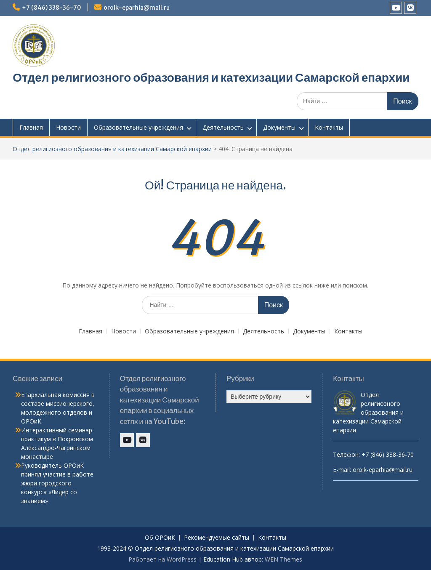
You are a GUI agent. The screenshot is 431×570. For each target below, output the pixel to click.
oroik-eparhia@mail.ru (137, 7)
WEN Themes (283, 559)
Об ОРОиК (160, 538)
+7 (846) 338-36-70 (51, 7)
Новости (68, 127)
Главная (31, 127)
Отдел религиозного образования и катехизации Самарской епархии (211, 77)
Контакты (329, 127)
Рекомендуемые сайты (216, 538)
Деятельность (223, 127)
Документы (279, 127)
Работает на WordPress (162, 559)
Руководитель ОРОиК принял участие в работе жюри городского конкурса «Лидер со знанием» (57, 483)
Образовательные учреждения (138, 127)
